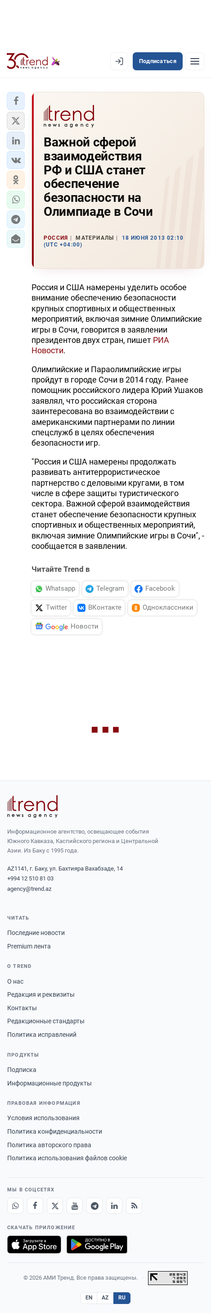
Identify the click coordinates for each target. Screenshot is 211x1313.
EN (89, 1298)
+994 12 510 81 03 (30, 878)
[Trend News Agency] (32, 806)
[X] (55, 1206)
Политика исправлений (41, 1034)
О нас (15, 981)
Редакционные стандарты (46, 1021)
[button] (15, 100)
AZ (105, 1298)
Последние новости (36, 932)
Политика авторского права (49, 1145)
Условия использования (43, 1118)
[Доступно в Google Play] (97, 1244)
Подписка (21, 1069)
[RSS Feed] (134, 1206)
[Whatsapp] (15, 1206)
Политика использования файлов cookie (67, 1158)
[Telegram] (94, 1206)
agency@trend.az (29, 888)
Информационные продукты (49, 1083)
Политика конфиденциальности (54, 1131)
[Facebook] (35, 1206)
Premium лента (29, 946)
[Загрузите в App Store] (34, 1244)
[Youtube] (75, 1206)
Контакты (22, 1008)
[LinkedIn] (114, 1206)
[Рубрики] (194, 61)
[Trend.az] (33, 61)
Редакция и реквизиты (41, 994)
